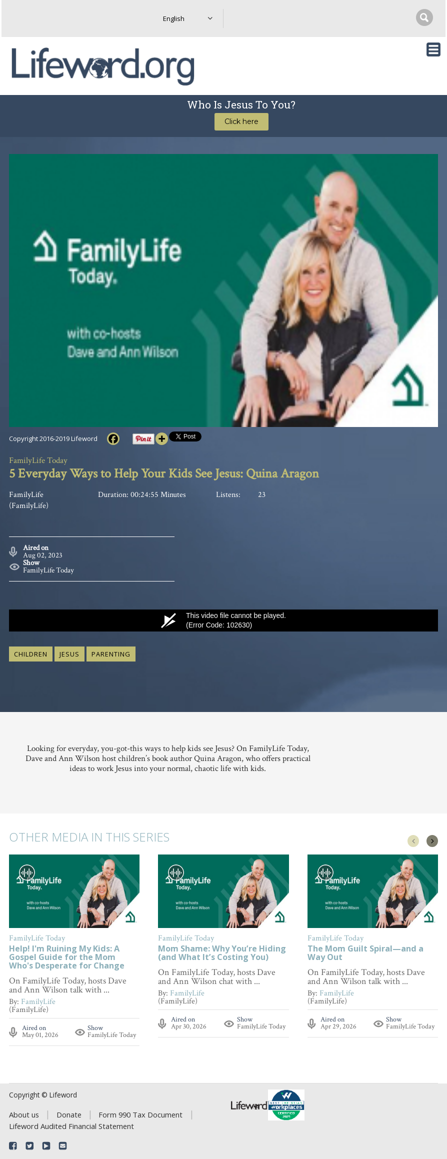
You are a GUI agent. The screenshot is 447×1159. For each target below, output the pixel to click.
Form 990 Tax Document (140, 1115)
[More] (162, 438)
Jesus (70, 654)
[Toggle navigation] (433, 49)
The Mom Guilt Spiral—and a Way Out (366, 953)
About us (24, 1115)
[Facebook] (113, 438)
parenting (111, 654)
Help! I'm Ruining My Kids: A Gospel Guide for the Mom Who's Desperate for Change (66, 957)
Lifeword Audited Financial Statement (71, 1126)
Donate (69, 1115)
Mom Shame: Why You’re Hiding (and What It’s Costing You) (222, 953)
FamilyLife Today (48, 570)
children (31, 654)
